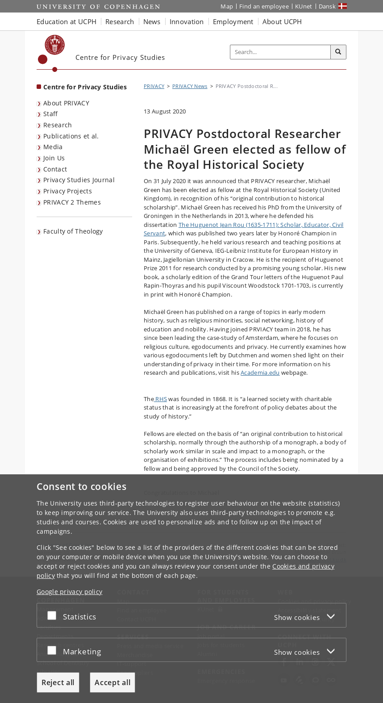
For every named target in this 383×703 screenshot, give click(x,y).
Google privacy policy (69, 591)
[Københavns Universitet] (51, 53)
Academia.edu (260, 372)
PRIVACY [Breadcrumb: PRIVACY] (154, 86)
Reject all (58, 682)
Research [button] (119, 21)
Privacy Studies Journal (79, 180)
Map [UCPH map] (227, 6)
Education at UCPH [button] (66, 21)
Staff (50, 113)
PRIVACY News (190, 86)
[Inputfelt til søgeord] (280, 52)
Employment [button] (233, 21)
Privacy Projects (67, 191)
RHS (160, 399)
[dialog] (191, 588)
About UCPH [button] (282, 21)
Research (57, 125)
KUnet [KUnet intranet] (303, 6)
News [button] (152, 21)
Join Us (54, 158)
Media (53, 146)
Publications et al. (71, 136)
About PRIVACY (66, 103)
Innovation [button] (187, 21)
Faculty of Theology (73, 231)
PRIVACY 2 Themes (72, 202)
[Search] (338, 52)
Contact (55, 169)
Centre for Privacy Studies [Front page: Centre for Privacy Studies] (85, 87)
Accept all (112, 682)
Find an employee (264, 6)
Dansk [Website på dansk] (327, 6)
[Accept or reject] (54, 615)
